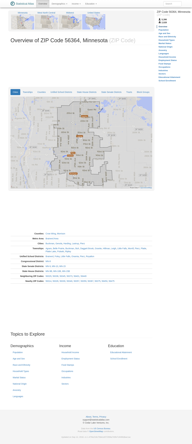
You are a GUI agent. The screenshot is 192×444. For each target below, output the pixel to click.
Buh (77, 248)
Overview (42, 4)
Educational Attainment (121, 352)
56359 (83, 281)
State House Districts (87, 92)
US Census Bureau (102, 428)
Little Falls (122, 248)
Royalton (90, 256)
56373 (69, 276)
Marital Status (19, 377)
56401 (77, 276)
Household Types (21, 371)
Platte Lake (51, 251)
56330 (62, 281)
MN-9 (48, 266)
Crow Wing (51, 233)
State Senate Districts (111, 92)
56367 (90, 281)
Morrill (131, 248)
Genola (59, 243)
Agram (49, 248)
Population (18, 352)
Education (91, 4)
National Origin (20, 384)
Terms (95, 417)
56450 (105, 281)
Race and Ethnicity (21, 365)
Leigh (113, 248)
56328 (55, 281)
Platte (143, 248)
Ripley (68, 251)
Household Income (70, 352)
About (88, 417)
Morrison (61, 233)
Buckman (50, 243)
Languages (18, 396)
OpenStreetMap (96, 431)
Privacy (102, 417)
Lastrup (75, 243)
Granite (98, 248)
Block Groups (143, 92)
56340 (69, 281)
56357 (77, 281)
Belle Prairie (58, 248)
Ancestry (17, 390)
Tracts (129, 92)
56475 (111, 281)
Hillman (106, 248)
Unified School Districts (61, 92)
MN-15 (62, 266)
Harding (67, 243)
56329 (48, 276)
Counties (41, 92)
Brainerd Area (52, 238)
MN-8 (48, 261)
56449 (83, 276)
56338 (55, 276)
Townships (28, 92)
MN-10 (55, 266)
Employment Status (71, 358)
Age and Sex (19, 358)
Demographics (59, 4)
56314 (48, 281)
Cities (15, 92)
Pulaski (60, 251)
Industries (66, 377)
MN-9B (49, 271)
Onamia (75, 256)
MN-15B (66, 271)
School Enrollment (118, 358)
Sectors (65, 384)
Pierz (82, 243)
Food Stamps (68, 365)
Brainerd (50, 256)
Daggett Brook (87, 248)
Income (76, 4)
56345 (62, 276)
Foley (57, 256)
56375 (97, 281)
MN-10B (57, 271)
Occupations (67, 371)
